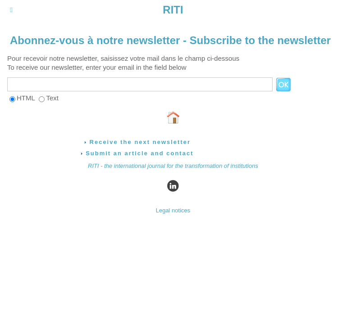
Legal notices (173, 210)
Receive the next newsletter (137, 142)
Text (52, 98)
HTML (26, 98)
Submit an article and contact (137, 153)
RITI (173, 10)
